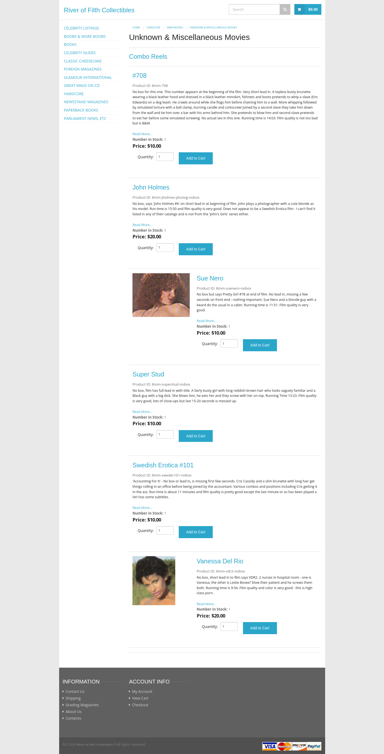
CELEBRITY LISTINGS (81, 28)
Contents (73, 718)
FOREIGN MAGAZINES (83, 69)
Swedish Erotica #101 (162, 465)
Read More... (142, 134)
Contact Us (75, 691)
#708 (139, 75)
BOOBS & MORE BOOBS (85, 36)
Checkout (140, 705)
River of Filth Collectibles (99, 10)
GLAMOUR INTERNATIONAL (88, 77)
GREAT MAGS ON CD (82, 85)
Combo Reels (148, 56)
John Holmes (150, 187)
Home (136, 27)
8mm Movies (175, 27)
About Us (74, 711)
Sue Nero (210, 278)
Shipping (73, 698)
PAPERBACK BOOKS (81, 110)
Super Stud (148, 374)
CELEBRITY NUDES (80, 52)
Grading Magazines (82, 705)
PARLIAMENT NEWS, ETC (85, 118)
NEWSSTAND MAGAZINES (86, 101)
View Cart (140, 698)
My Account (142, 691)
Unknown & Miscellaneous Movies (213, 27)
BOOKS (70, 44)
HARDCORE (74, 93)
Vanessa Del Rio (220, 561)
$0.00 (313, 9)
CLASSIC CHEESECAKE (83, 61)
